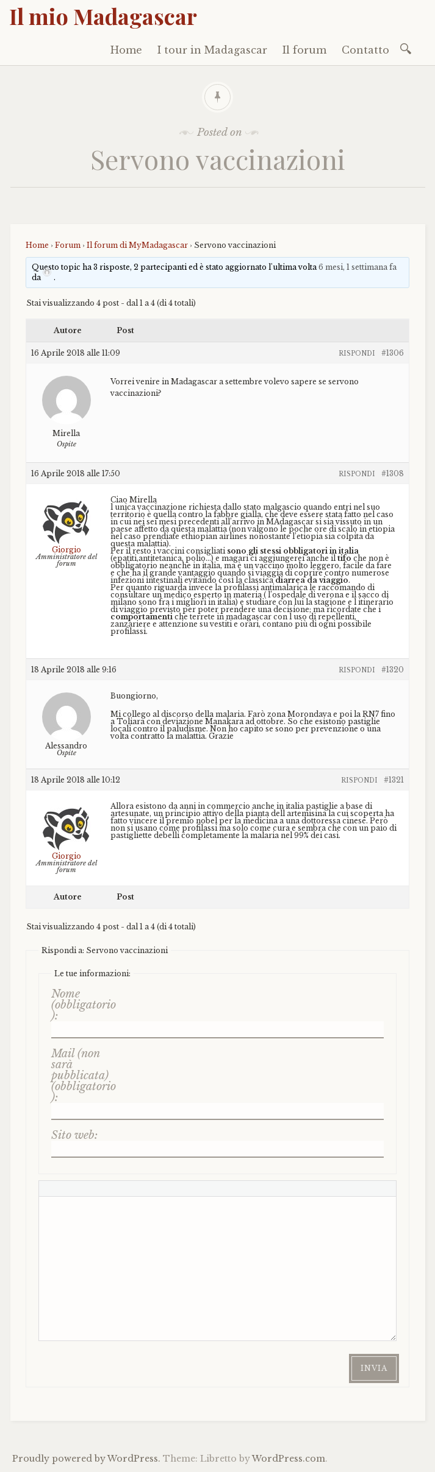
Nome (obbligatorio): (83, 1004)
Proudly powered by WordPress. (86, 1458)
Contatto (365, 50)
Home (126, 50)
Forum (68, 245)
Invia (374, 1368)
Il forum (304, 50)
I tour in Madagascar (212, 50)
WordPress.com (288, 1458)
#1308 (392, 473)
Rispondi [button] (357, 353)
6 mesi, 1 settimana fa (357, 267)
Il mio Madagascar (103, 15)
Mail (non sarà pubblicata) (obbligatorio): (83, 1075)
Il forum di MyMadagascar (137, 245)
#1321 (394, 779)
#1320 (392, 669)
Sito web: (74, 1135)
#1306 (392, 352)
